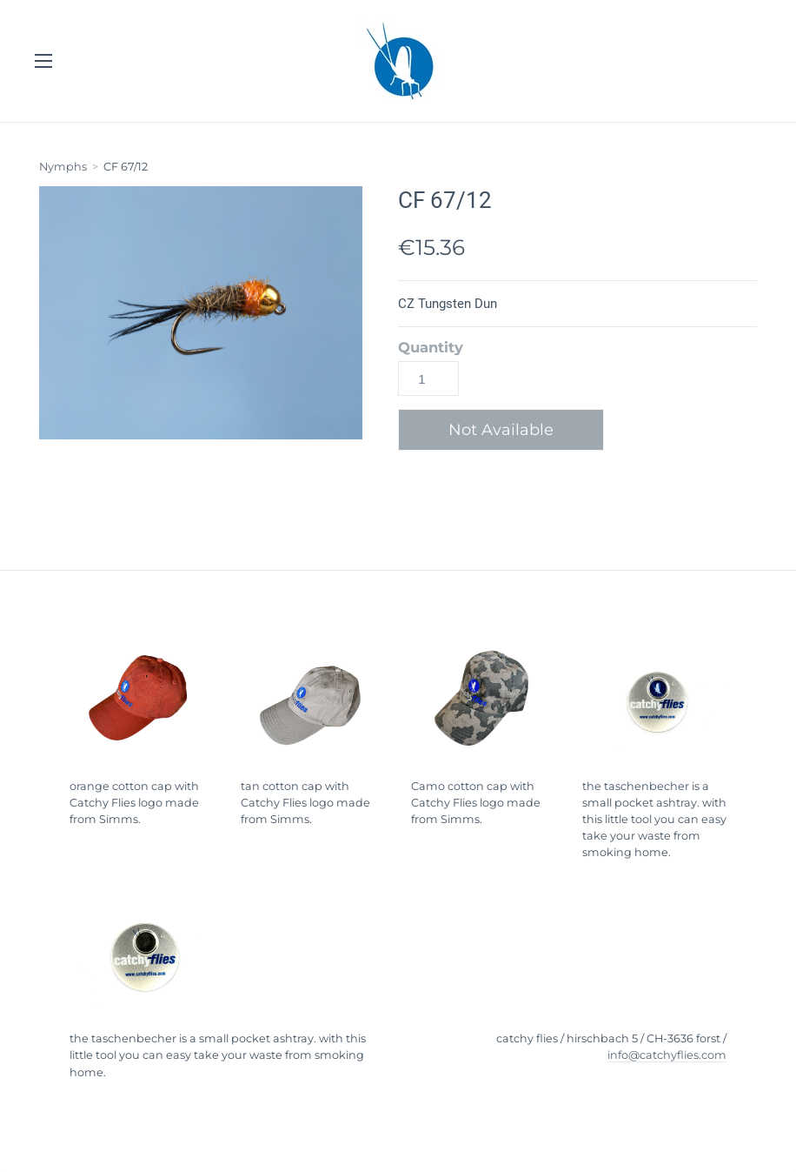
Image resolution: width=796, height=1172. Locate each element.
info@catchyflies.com (666, 1054)
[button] (507, 430)
